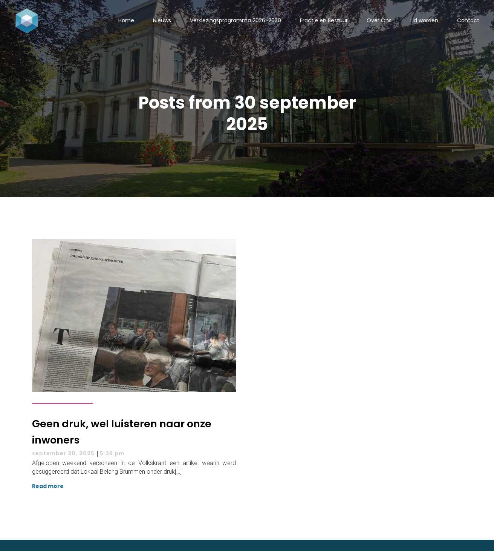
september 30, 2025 (63, 453)
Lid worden (424, 20)
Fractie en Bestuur (324, 20)
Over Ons (379, 20)
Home (126, 20)
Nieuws (162, 20)
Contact (468, 20)
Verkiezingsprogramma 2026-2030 (235, 20)
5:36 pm (112, 453)
